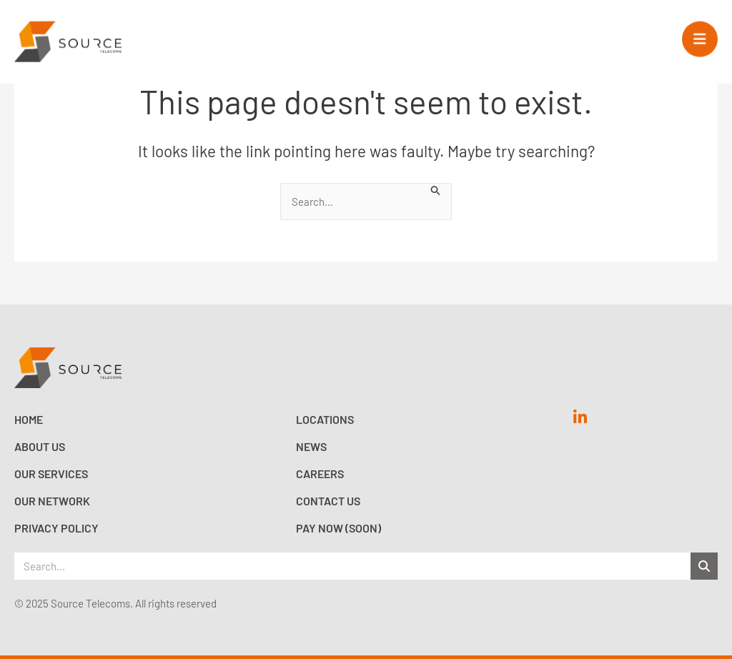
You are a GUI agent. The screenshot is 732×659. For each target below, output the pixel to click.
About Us (39, 446)
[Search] (704, 566)
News (311, 446)
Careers (320, 473)
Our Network (52, 500)
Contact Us (328, 500)
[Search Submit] (436, 189)
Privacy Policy (56, 528)
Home (28, 419)
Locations (325, 419)
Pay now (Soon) (338, 528)
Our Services (51, 473)
